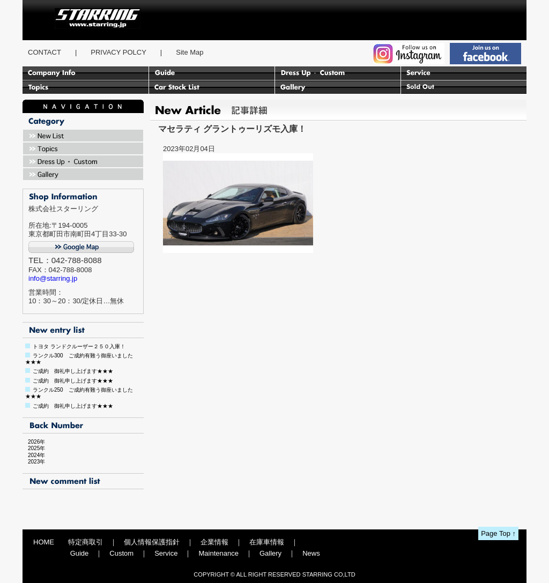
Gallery (270, 553)
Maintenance (218, 553)
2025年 (34, 448)
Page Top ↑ (498, 533)
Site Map (189, 52)
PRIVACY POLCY (118, 52)
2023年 (34, 462)
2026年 (34, 442)
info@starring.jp (52, 278)
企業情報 (214, 542)
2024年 (34, 455)
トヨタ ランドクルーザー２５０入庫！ (79, 346)
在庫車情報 (266, 542)
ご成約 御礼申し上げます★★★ (73, 371)
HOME (43, 542)
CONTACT (44, 52)
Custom (121, 553)
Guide (79, 553)
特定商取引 (85, 542)
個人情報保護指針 (152, 542)
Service (165, 553)
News (311, 553)
